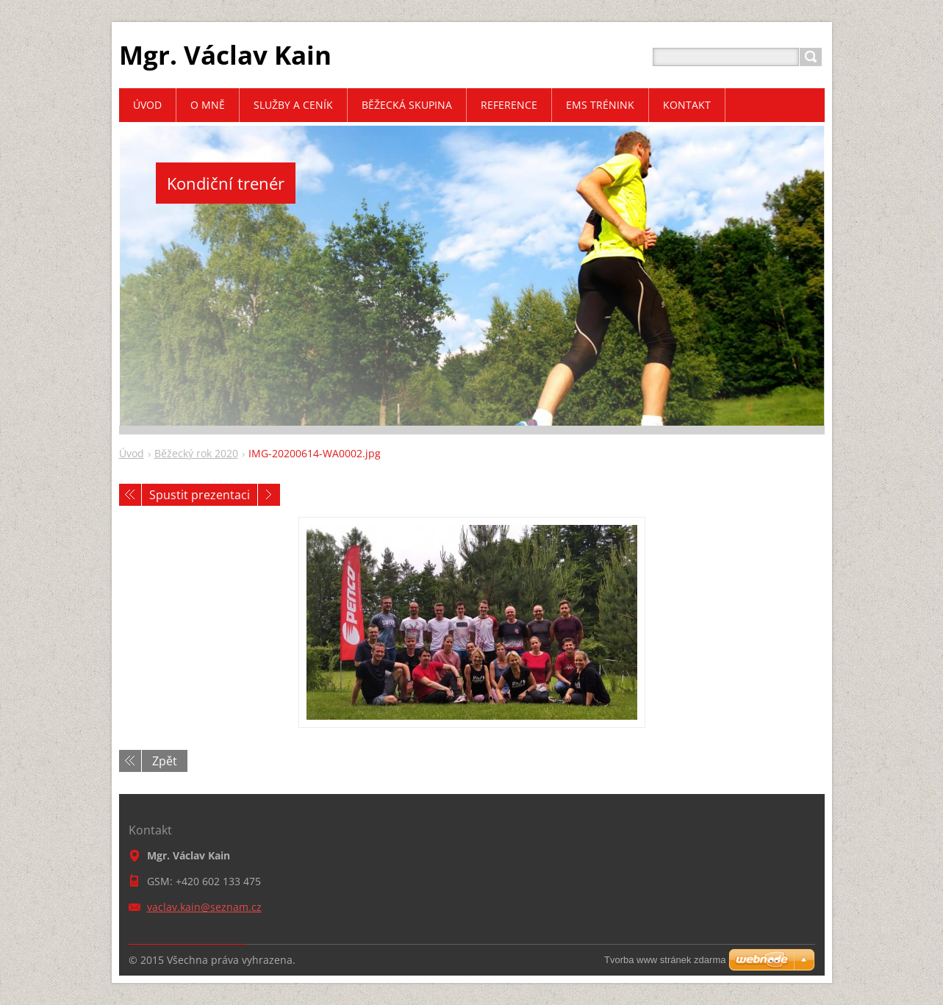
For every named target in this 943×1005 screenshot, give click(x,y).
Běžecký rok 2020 (196, 453)
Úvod (131, 453)
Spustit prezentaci (199, 495)
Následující (269, 495)
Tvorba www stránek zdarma (664, 959)
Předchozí (130, 495)
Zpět (164, 761)
